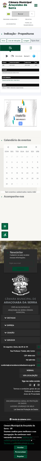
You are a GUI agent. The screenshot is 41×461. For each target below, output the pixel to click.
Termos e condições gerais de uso (26, 389)
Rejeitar (20, 456)
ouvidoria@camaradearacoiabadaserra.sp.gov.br (18, 365)
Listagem (26, 41)
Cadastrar (20, 269)
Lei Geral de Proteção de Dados (26, 409)
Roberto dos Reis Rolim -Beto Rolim (11, 80)
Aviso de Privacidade (32, 394)
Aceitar (20, 447)
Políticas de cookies (32, 391)
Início (3, 41)
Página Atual (35, 40)
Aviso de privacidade (21, 440)
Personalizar (20, 452)
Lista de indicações (14, 41)
